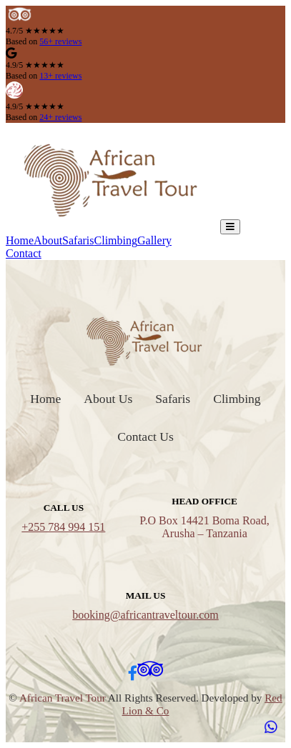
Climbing (115, 240)
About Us (108, 399)
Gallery (154, 240)
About (48, 240)
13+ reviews (60, 76)
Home (20, 240)
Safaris (78, 240)
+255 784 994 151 (63, 527)
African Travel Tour (62, 698)
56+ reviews (60, 41)
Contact (23, 253)
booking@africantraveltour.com (145, 615)
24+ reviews (60, 117)
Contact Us (145, 436)
